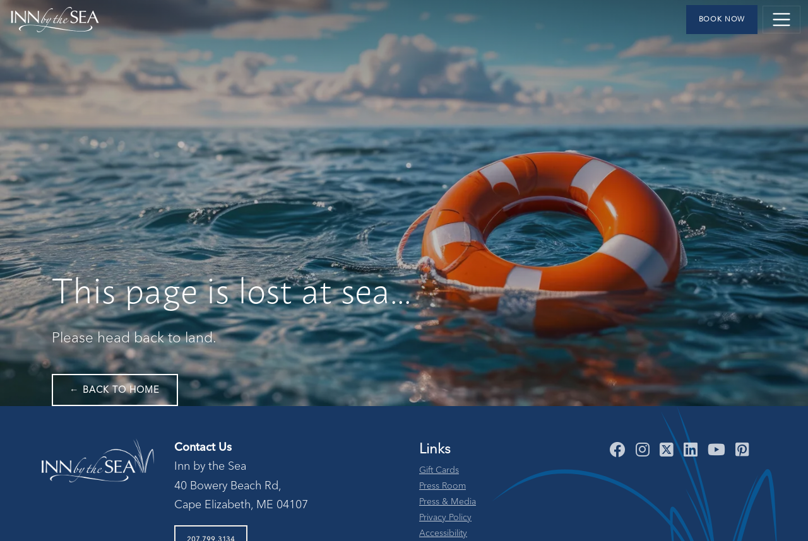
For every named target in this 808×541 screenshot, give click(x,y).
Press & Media (447, 501)
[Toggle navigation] (781, 19)
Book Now (722, 19)
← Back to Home (114, 390)
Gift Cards (439, 470)
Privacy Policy (445, 517)
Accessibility (443, 533)
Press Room (442, 486)
